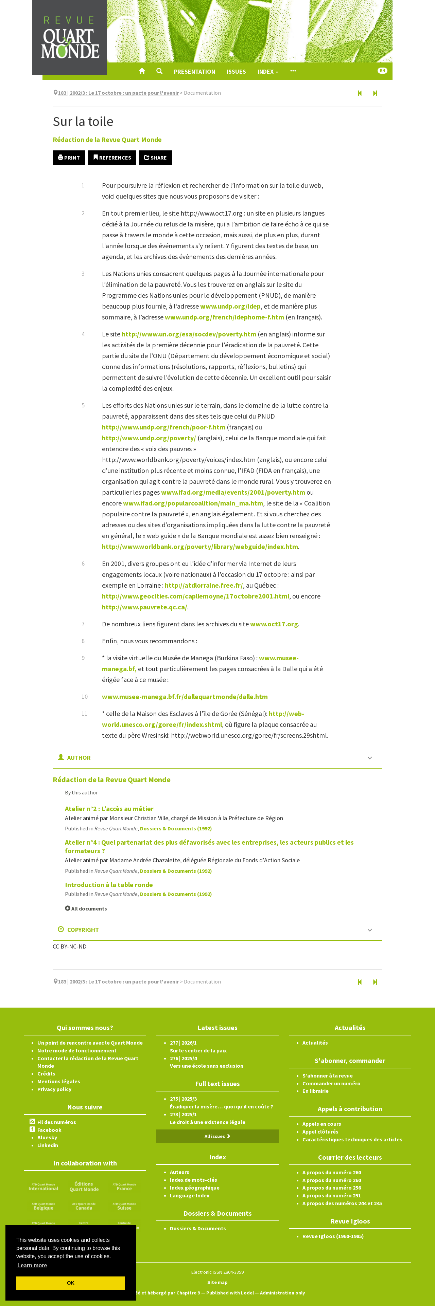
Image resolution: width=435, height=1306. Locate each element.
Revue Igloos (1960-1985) (333, 1236)
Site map (217, 1282)
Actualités (315, 1042)
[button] (159, 71)
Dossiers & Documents (198, 1228)
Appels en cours (321, 1123)
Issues (236, 71)
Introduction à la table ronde (109, 884)
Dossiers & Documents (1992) (176, 828)
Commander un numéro (331, 1083)
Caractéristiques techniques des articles (352, 1139)
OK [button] (70, 1283)
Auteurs (179, 1172)
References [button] (112, 157)
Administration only (282, 1293)
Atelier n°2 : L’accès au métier (109, 808)
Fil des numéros (56, 1122)
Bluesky (47, 1137)
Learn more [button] (32, 1265)
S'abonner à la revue (327, 1075)
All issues (218, 1136)
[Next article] (374, 93)
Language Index (189, 1195)
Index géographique (195, 1187)
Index (268, 71)
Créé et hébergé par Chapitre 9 (165, 1293)
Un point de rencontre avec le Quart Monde (90, 1042)
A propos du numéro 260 (331, 1172)
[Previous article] (359, 93)
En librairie (315, 1090)
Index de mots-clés (193, 1179)
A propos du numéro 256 (331, 1187)
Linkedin (47, 1145)
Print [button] (69, 157)
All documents (86, 908)
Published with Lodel (230, 1293)
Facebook (49, 1129)
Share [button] (155, 157)
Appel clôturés (320, 1131)
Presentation (194, 71)
